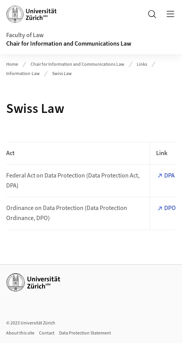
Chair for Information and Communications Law (68, 43)
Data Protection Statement (85, 333)
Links (142, 64)
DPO (170, 208)
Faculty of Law (25, 35)
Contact (46, 333)
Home (12, 64)
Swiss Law (62, 73)
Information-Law (23, 73)
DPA (169, 175)
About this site (20, 333)
